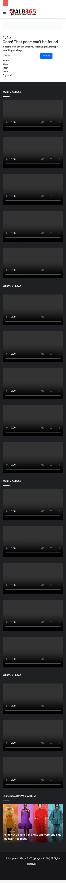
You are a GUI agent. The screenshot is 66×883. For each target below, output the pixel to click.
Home (6, 60)
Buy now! (7, 75)
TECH (5, 71)
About (6, 64)
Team (5, 68)
